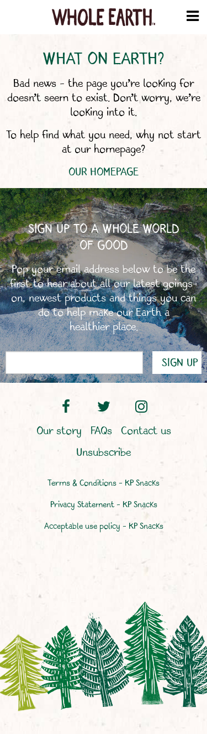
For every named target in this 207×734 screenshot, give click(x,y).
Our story (59, 431)
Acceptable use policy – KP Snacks (103, 527)
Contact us (146, 431)
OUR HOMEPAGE (103, 172)
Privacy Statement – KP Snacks (103, 505)
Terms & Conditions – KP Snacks (103, 483)
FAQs (101, 431)
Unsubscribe (103, 453)
